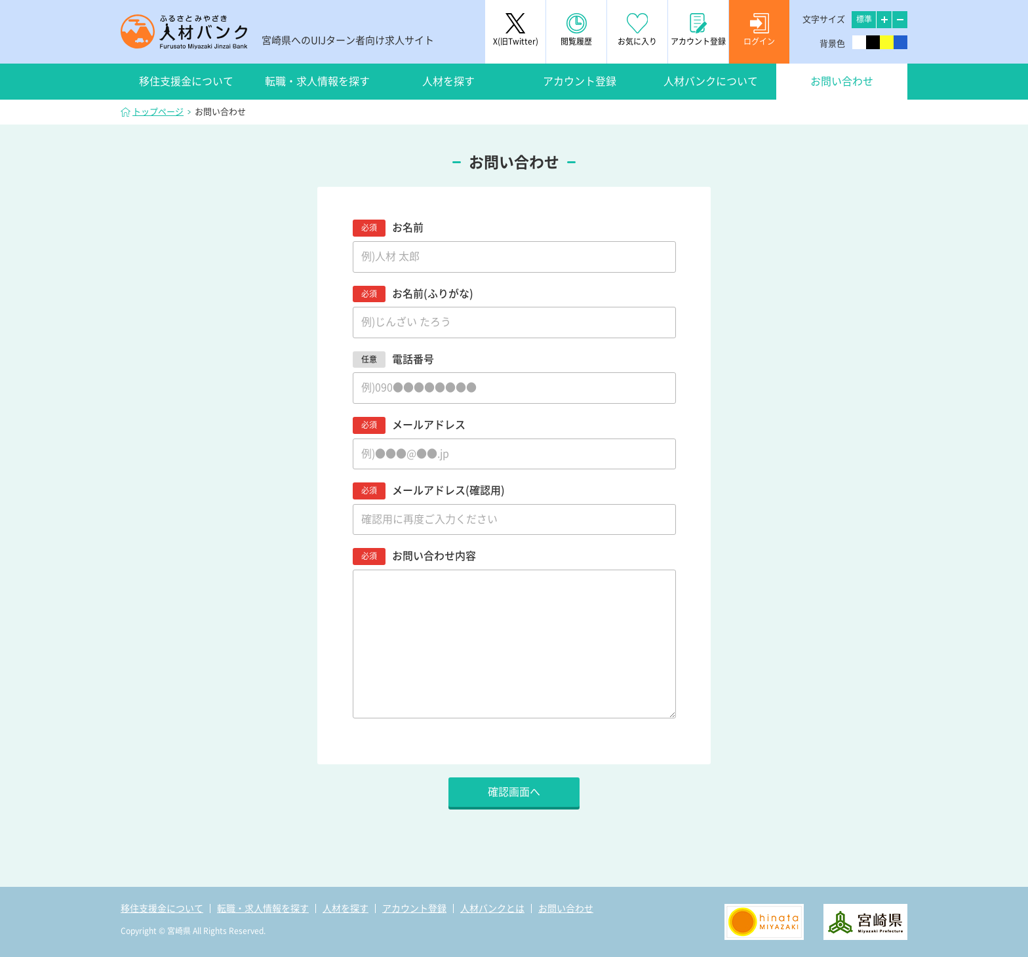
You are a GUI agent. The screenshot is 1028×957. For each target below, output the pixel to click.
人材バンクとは (492, 908)
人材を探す (448, 81)
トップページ (158, 111)
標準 (864, 19)
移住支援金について (186, 81)
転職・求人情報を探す (317, 81)
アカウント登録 (579, 81)
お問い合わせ (841, 81)
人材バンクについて (710, 81)
